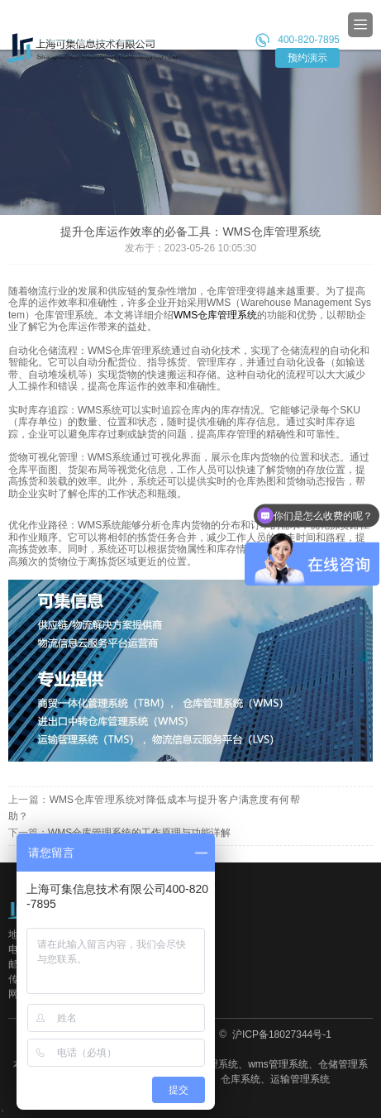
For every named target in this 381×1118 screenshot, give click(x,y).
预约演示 (307, 58)
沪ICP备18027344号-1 (280, 1034)
